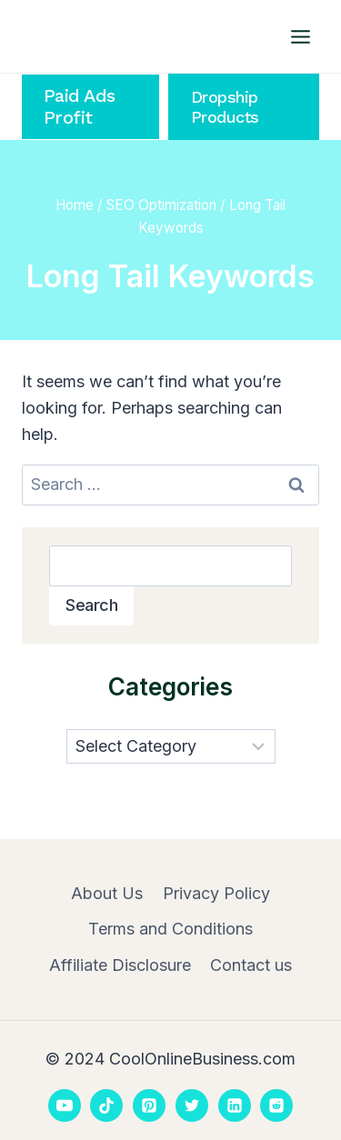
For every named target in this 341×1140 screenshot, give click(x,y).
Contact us (251, 965)
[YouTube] (64, 1105)
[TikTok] (106, 1105)
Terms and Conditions (170, 928)
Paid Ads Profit (79, 106)
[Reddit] (276, 1105)
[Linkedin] (234, 1105)
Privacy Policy (216, 893)
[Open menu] (300, 36)
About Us (107, 893)
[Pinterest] (149, 1105)
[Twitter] (192, 1105)
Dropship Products (225, 106)
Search (91, 605)
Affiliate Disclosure (120, 965)
